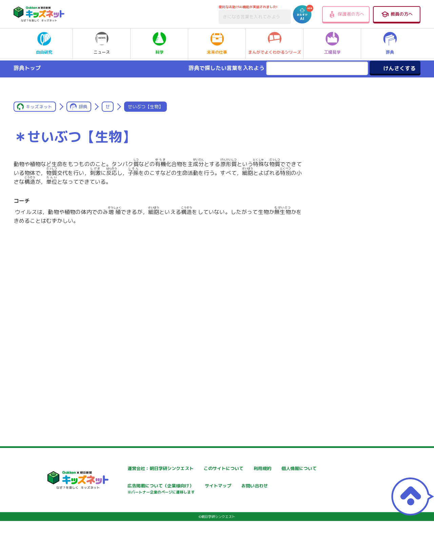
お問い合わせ (120, 510)
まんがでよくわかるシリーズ (274, 43)
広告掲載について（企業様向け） (223, 490)
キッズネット (39, 107)
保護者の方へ (346, 14)
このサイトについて (209, 468)
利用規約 (278, 468)
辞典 (390, 43)
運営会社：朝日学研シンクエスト (142, 468)
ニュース (102, 43)
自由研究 (44, 43)
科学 (159, 43)
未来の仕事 (217, 43)
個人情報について (125, 486)
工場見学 (332, 43)
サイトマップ (283, 486)
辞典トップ (27, 68)
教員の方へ (397, 14)
